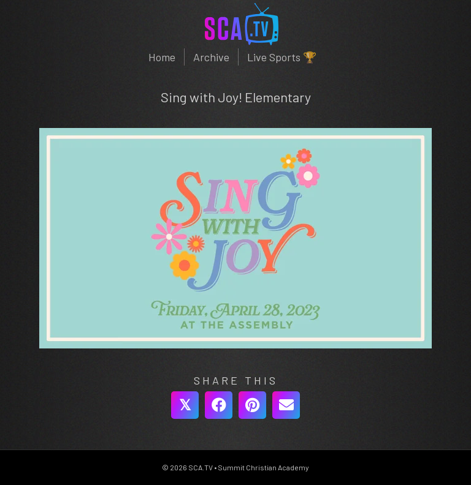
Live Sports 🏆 (281, 57)
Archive (211, 57)
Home (161, 57)
